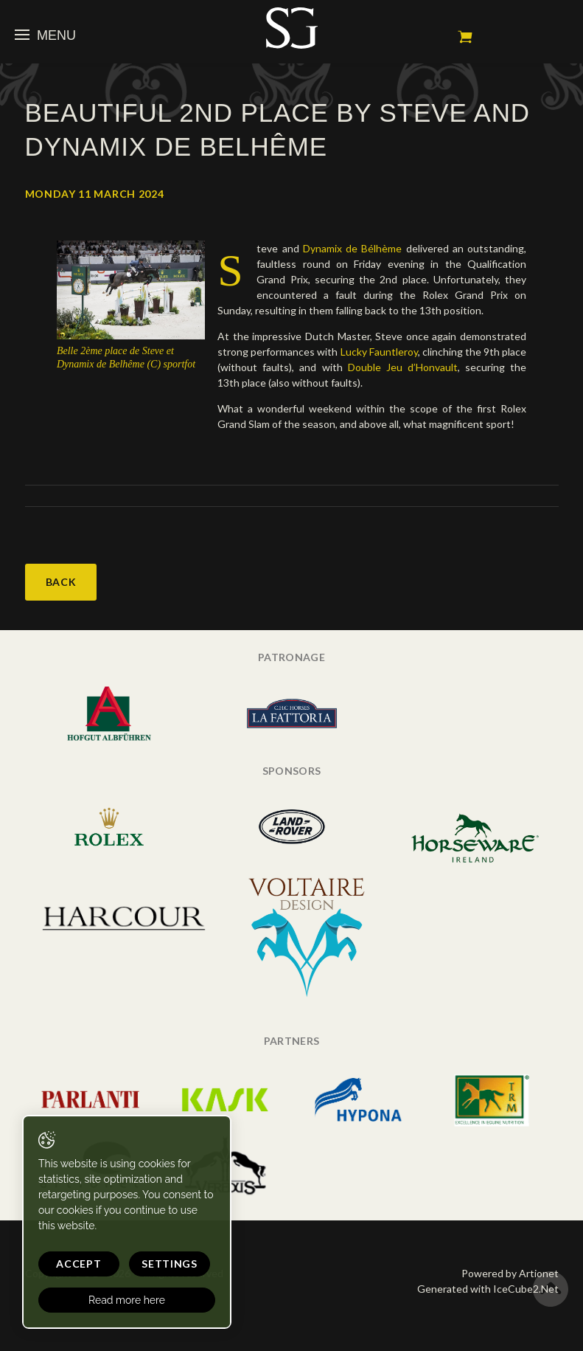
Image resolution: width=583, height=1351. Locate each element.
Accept (78, 1263)
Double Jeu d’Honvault (403, 367)
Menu (45, 35)
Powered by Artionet (510, 1273)
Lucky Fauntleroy (379, 351)
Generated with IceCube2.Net (488, 1288)
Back (61, 582)
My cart (465, 37)
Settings (170, 1263)
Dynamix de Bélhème (354, 248)
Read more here (126, 1300)
